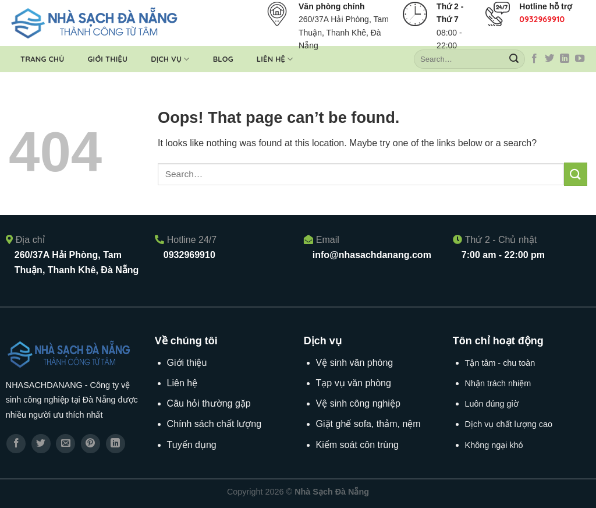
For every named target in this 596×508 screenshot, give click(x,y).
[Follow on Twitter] (549, 59)
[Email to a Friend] (65, 443)
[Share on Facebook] (16, 443)
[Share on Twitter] (41, 443)
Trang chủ (42, 58)
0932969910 (542, 19)
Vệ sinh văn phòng (354, 363)
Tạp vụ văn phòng (353, 383)
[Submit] (514, 59)
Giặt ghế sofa (343, 424)
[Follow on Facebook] (534, 59)
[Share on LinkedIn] (115, 443)
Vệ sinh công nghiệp (358, 403)
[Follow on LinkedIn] (564, 59)
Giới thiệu (107, 58)
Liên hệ (275, 59)
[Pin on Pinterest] (90, 443)
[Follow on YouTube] (579, 59)
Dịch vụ (170, 59)
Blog (223, 58)
